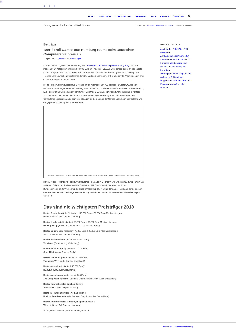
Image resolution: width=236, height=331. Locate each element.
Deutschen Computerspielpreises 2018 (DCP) (107, 65)
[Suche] (189, 16)
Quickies (61, 59)
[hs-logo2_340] (68, 16)
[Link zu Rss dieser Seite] (54, 5)
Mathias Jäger (75, 59)
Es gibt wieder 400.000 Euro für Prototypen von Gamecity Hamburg (175, 84)
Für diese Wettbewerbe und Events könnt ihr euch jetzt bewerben (173, 66)
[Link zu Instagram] (44, 5)
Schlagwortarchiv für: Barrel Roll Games (66, 25)
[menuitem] (91, 16)
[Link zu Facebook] (49, 5)
